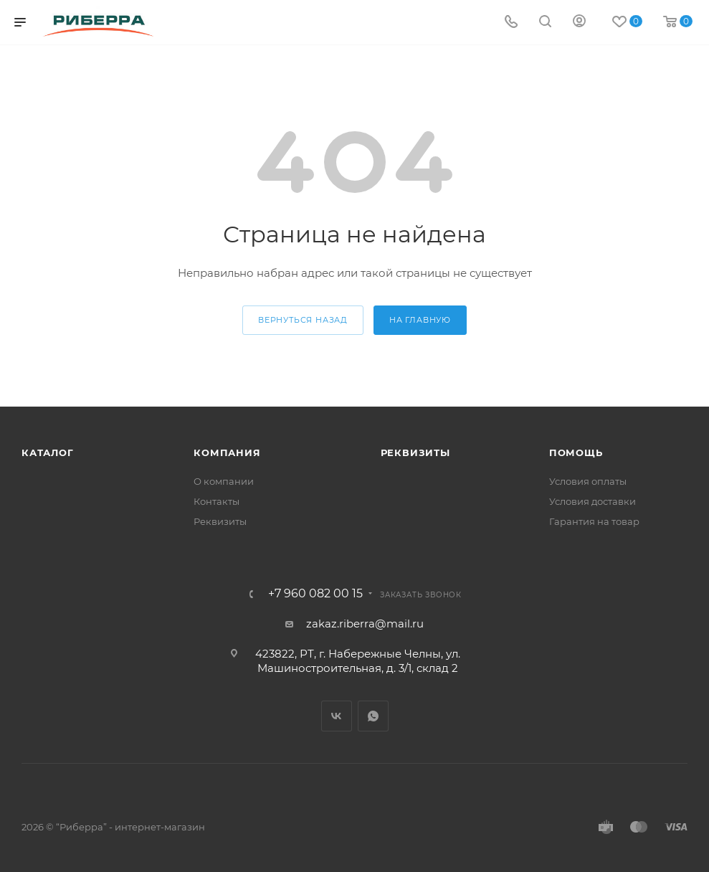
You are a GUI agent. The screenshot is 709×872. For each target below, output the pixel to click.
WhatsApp (373, 716)
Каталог (48, 452)
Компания (227, 452)
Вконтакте (336, 716)
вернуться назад (303, 320)
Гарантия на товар (594, 521)
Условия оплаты (588, 481)
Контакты (216, 501)
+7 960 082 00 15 (315, 594)
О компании (224, 481)
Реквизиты (220, 521)
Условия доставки (592, 501)
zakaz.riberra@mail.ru (365, 623)
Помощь (576, 452)
